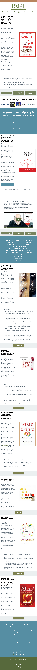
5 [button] (20, 260)
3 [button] (16, 654)
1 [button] (13, 654)
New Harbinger (5, 445)
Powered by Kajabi (18, 661)
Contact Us (20, 664)
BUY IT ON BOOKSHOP (30, 233)
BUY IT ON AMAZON (6, 92)
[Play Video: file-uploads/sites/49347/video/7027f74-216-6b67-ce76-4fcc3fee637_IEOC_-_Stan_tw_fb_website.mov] (18, 219)
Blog (22, 11)
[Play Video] (5, 227)
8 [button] (23, 654)
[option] (18, 125)
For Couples (15, 11)
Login (18, 12)
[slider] (17, 227)
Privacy (16, 664)
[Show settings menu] (30, 227)
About (3, 11)
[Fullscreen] (32, 227)
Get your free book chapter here (7, 184)
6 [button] (20, 654)
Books (19, 11)
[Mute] (28, 227)
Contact (33, 11)
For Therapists (8, 11)
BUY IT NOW (18, 512)
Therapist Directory (27, 11)
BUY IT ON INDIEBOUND (30, 93)
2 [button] (16, 260)
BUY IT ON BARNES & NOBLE (18, 93)
